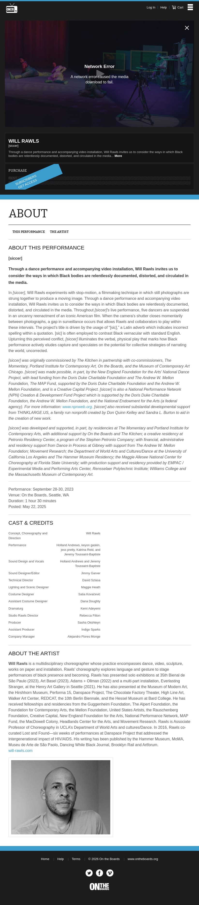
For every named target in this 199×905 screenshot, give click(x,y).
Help (163, 7)
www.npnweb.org (77, 407)
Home (45, 859)
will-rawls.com (20, 751)
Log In (151, 7)
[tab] (28, 232)
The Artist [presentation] (59, 232)
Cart (177, 7)
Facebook (99, 872)
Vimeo (109, 872)
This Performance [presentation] (28, 232)
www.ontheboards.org (143, 859)
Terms (76, 859)
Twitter (89, 872)
